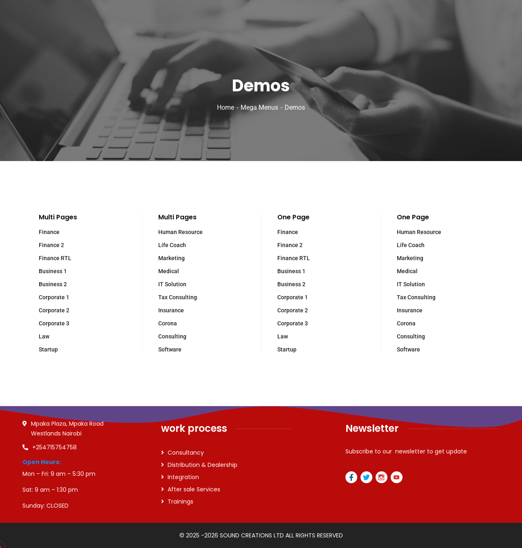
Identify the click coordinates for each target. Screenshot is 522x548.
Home (225, 107)
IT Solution (172, 284)
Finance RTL (55, 258)
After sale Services (194, 489)
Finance (49, 232)
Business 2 (53, 284)
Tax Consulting (177, 297)
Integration (183, 477)
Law (44, 336)
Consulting (172, 336)
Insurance (171, 310)
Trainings (180, 501)
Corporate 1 (54, 297)
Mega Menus (259, 107)
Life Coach (172, 245)
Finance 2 (51, 245)
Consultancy (186, 453)
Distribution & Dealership (202, 465)
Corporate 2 (54, 310)
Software (169, 349)
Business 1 (53, 271)
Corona (167, 323)
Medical (168, 271)
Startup (48, 349)
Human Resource (180, 232)
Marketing (171, 258)
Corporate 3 (54, 323)
